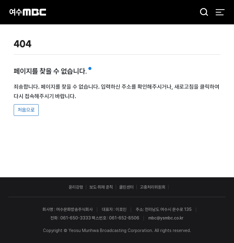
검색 (202, 12)
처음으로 (26, 110)
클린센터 (126, 187)
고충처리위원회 (152, 187)
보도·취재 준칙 (101, 187)
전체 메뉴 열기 (220, 12)
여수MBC (27, 12)
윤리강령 (76, 187)
